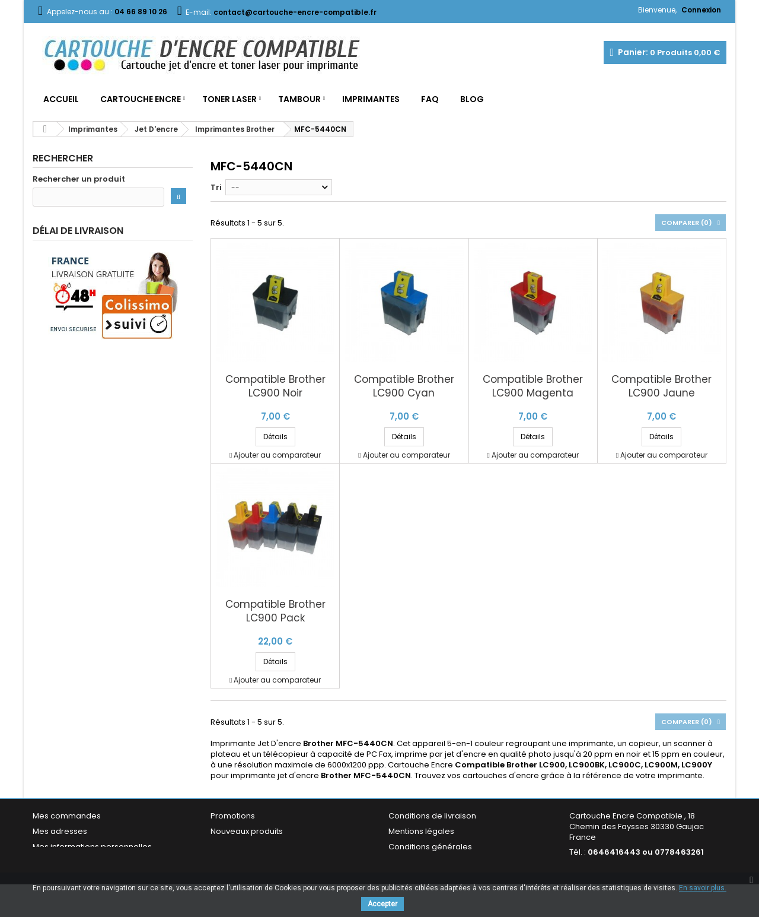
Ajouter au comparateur (277, 455)
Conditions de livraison (432, 815)
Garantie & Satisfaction (432, 862)
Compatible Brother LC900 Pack (275, 611)
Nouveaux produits (247, 831)
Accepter (382, 904)
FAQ (430, 99)
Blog (472, 99)
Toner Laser (229, 99)
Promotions (233, 815)
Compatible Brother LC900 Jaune (661, 386)
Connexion (701, 10)
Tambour (299, 99)
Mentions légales (421, 831)
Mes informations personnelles (92, 846)
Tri (216, 187)
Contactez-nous (242, 862)
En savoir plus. (702, 888)
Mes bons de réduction (77, 862)
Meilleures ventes (244, 846)
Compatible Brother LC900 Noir (275, 386)
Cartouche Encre (140, 99)
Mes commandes (67, 815)
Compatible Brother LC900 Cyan (404, 386)
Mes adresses (60, 831)
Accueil (61, 99)
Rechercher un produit (79, 179)
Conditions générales (430, 846)
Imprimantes (371, 99)
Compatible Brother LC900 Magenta (533, 386)
